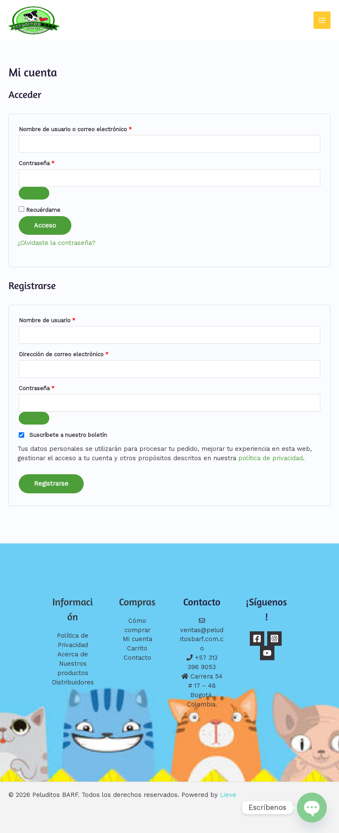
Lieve (228, 795)
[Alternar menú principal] (322, 19)
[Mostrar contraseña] (34, 193)
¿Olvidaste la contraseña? (56, 243)
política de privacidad (270, 458)
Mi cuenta (137, 639)
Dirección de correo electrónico (78, 353)
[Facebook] (257, 638)
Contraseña (51, 162)
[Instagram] (274, 638)
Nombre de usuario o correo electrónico (90, 128)
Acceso (45, 225)
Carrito (137, 648)
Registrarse (51, 483)
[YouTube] (267, 653)
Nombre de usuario (61, 319)
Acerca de (72, 654)
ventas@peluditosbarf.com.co (201, 639)
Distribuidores (73, 682)
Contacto (137, 657)
